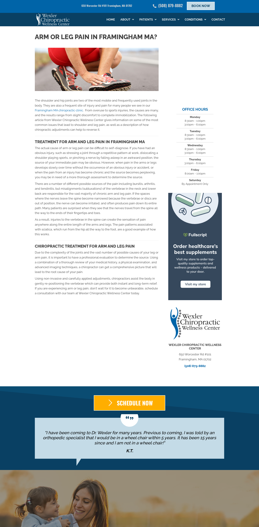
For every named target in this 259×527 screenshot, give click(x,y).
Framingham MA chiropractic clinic (59, 110)
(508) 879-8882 (170, 5)
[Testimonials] (129, 438)
